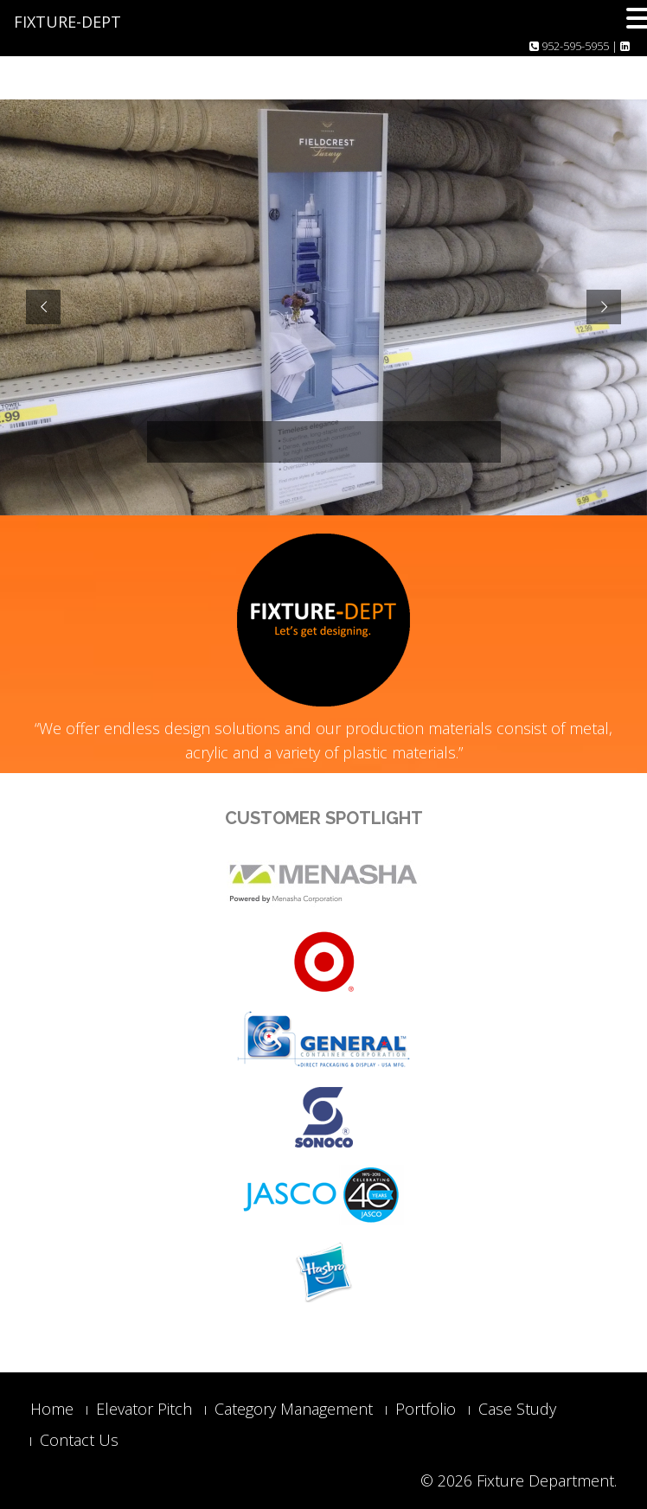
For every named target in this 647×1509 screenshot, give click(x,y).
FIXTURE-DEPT (67, 21)
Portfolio (425, 1408)
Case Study (517, 1408)
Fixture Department (545, 1480)
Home (52, 1408)
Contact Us (79, 1439)
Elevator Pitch (144, 1408)
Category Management (294, 1408)
